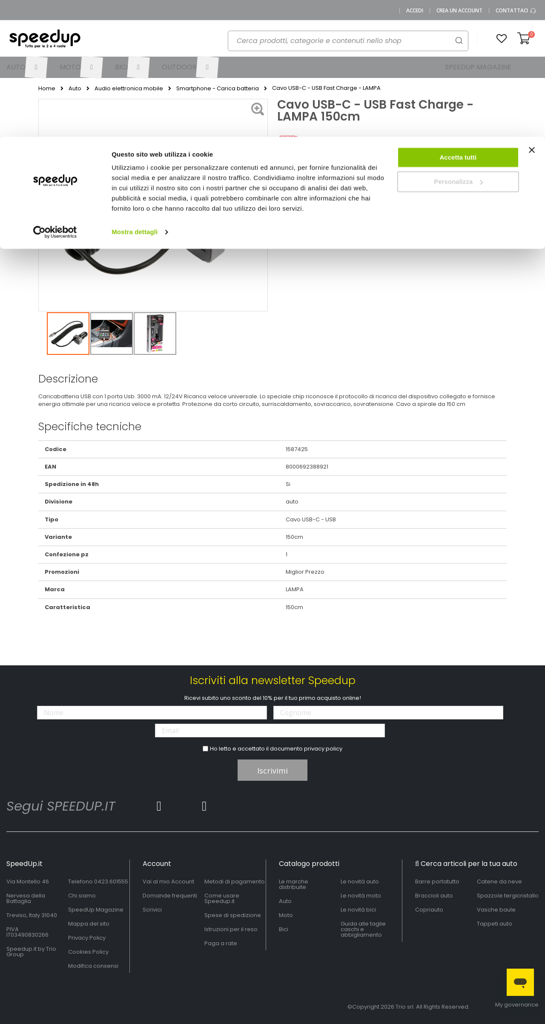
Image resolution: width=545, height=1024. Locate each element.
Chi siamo (82, 896)
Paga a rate (220, 943)
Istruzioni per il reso (231, 929)
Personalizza (458, 45)
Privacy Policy (87, 938)
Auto (285, 901)
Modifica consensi (93, 966)
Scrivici (152, 910)
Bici (283, 929)
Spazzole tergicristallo (508, 896)
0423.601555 (111, 881)
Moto (286, 915)
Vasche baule (496, 910)
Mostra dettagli (135, 95)
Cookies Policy (88, 952)
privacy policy (323, 749)
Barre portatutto (437, 881)
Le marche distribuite (293, 884)
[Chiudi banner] (532, 17)
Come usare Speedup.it (221, 898)
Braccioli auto (434, 896)
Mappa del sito (88, 924)
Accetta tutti (458, 20)
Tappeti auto (494, 924)
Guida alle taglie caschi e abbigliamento (363, 929)
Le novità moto (361, 896)
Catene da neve (499, 881)
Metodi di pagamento (234, 881)
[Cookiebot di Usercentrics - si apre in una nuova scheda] (55, 95)
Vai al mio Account (168, 881)
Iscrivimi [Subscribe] (272, 770)
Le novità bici (358, 910)
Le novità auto (360, 881)
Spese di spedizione (232, 915)
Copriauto (429, 910)
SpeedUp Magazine (95, 910)
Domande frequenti (170, 896)
